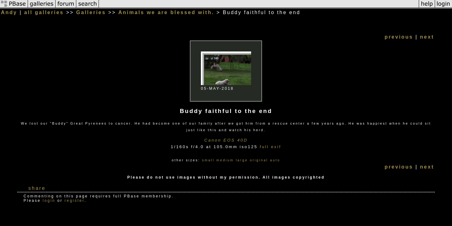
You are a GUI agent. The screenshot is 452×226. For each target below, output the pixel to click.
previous (399, 37)
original (259, 160)
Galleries (91, 12)
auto (275, 160)
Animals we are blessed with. (166, 12)
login (49, 200)
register (74, 200)
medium (225, 160)
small (208, 160)
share (37, 188)
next (427, 37)
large (242, 160)
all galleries (44, 12)
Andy (9, 12)
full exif (270, 146)
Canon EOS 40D (226, 140)
